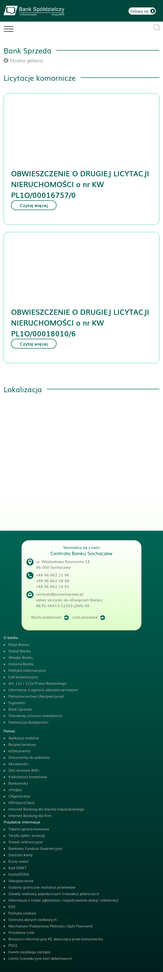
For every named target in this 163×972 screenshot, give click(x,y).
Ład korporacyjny (23, 676)
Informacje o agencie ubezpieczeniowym (43, 689)
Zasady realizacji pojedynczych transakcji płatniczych (53, 893)
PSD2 (12, 945)
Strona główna (23, 60)
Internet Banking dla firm (29, 815)
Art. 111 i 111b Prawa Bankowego (37, 683)
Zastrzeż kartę (20, 854)
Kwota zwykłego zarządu (29, 951)
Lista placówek (85, 617)
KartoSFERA (18, 874)
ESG (11, 906)
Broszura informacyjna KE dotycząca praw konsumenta (55, 938)
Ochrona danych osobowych (32, 919)
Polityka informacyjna (27, 670)
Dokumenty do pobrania (29, 757)
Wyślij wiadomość (46, 617)
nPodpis (15, 789)
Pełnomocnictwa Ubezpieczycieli (36, 696)
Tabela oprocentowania (28, 828)
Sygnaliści (16, 702)
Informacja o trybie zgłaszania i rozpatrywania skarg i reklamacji (63, 900)
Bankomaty (18, 783)
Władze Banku (20, 657)
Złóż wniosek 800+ (24, 770)
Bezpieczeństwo (22, 744)
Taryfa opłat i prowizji (26, 835)
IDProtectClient (21, 802)
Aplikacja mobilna (23, 737)
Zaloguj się (139, 10)
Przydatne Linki (21, 932)
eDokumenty (19, 750)
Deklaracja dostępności (28, 722)
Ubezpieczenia (20, 880)
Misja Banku (18, 644)
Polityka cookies (22, 912)
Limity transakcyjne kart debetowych (40, 958)
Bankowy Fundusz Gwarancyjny (35, 848)
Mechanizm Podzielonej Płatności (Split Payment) (50, 925)
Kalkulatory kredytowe (27, 776)
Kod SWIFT (17, 867)
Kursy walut (18, 861)
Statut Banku (19, 650)
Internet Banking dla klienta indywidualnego (46, 808)
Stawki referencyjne (25, 841)
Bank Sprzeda (20, 709)
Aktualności (18, 763)
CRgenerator (19, 796)
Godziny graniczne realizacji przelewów (42, 887)
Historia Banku (21, 663)
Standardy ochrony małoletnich (35, 715)
